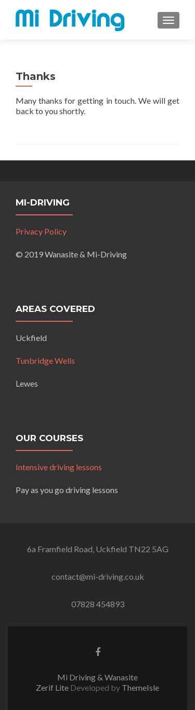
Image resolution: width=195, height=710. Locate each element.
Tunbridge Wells (45, 360)
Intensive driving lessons (59, 467)
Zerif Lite (53, 687)
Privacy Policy (41, 231)
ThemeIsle (140, 687)
